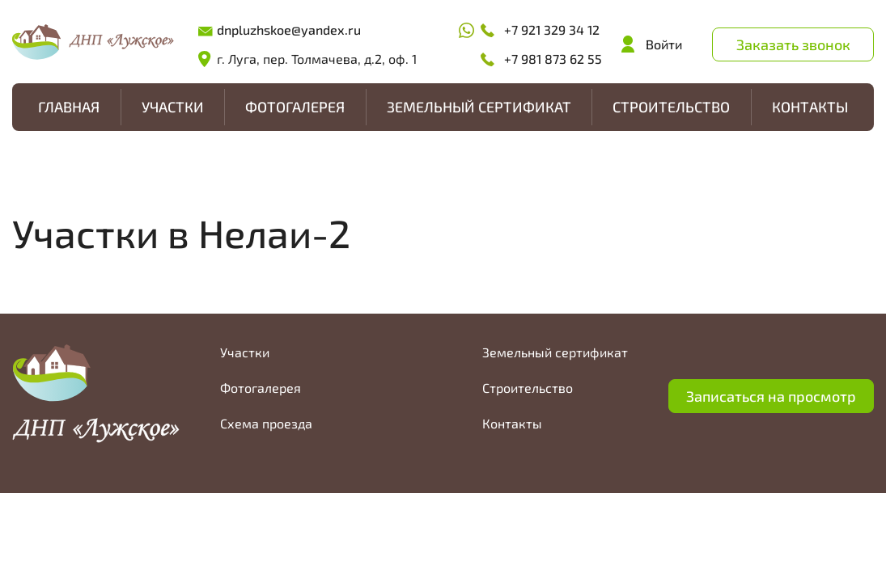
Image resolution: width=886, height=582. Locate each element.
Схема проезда (266, 423)
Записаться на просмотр (771, 396)
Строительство (671, 107)
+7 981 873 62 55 (553, 58)
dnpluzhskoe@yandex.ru (289, 29)
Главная (69, 107)
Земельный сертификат (479, 107)
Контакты (810, 107)
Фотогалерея (295, 107)
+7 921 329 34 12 (552, 29)
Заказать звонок (793, 44)
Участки (173, 107)
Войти (664, 44)
